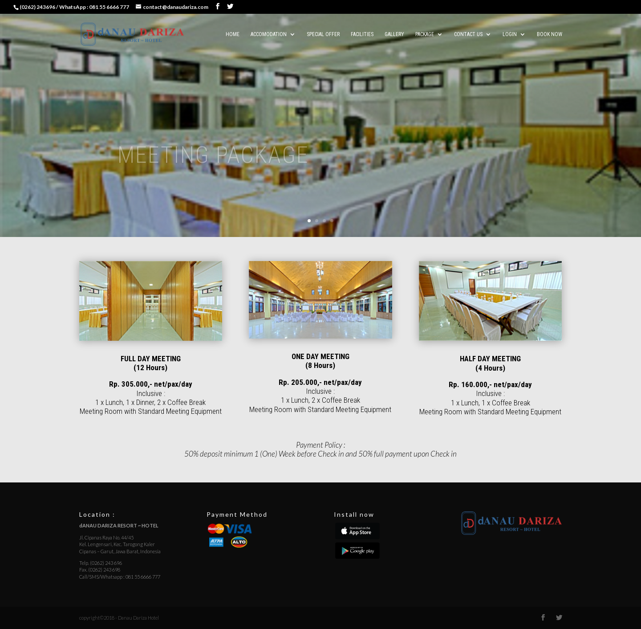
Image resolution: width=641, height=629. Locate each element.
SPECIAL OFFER (323, 34)
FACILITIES (362, 34)
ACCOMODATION (269, 34)
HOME (232, 34)
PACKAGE (424, 34)
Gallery (394, 34)
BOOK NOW (549, 34)
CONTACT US (468, 34)
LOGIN (510, 34)
